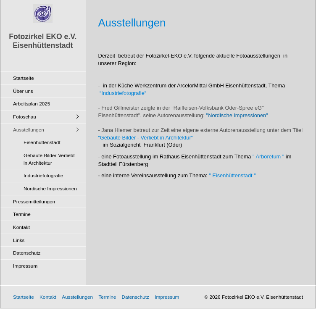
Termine (22, 214)
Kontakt (21, 227)
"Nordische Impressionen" (236, 115)
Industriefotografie (43, 175)
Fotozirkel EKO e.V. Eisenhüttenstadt (42, 41)
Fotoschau (24, 116)
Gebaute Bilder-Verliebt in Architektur (49, 159)
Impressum (25, 265)
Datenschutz (26, 252)
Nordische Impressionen (50, 188)
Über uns (23, 91)
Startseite (23, 78)
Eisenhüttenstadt (42, 142)
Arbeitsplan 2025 (31, 103)
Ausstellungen (28, 129)
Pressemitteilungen (34, 201)
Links (18, 240)
